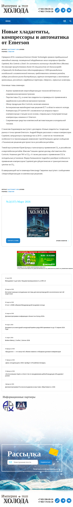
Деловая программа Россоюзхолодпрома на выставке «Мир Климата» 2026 (30, 387)
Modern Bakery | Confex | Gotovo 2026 (17, 340)
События (11, 51)
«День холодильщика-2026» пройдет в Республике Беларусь (25, 363)
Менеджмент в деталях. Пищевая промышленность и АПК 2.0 (25, 281)
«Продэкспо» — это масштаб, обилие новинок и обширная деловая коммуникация (33, 352)
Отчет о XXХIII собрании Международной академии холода (25, 305)
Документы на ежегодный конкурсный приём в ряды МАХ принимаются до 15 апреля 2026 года (35, 328)
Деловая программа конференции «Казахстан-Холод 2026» (25, 316)
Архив (61, 240)
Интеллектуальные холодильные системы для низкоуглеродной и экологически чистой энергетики (34, 293)
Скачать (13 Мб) (13, 240)
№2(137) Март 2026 (18, 201)
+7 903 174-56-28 (45, 11)
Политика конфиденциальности (46, 469)
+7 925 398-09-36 (45, 9)
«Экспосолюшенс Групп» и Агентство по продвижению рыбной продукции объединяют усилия (34, 375)
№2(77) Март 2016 (13, 49)
